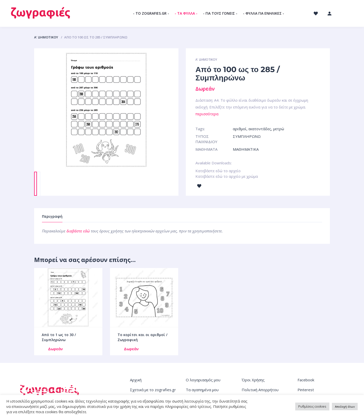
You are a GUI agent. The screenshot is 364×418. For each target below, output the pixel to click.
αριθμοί (239, 128)
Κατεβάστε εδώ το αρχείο (218, 170)
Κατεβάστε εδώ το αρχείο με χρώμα (226, 176)
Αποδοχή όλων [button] (345, 406)
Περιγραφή (52, 216)
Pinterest (306, 389)
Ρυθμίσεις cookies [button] (312, 406)
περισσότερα (206, 113)
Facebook (306, 379)
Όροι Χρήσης (253, 379)
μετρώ (278, 128)
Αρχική (136, 379)
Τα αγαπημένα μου (202, 389)
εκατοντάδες (259, 128)
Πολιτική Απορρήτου (260, 389)
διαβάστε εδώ (78, 230)
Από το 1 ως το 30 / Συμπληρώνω (59, 337)
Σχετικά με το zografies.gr (153, 389)
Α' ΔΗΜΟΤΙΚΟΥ (46, 37)
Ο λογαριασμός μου (203, 379)
